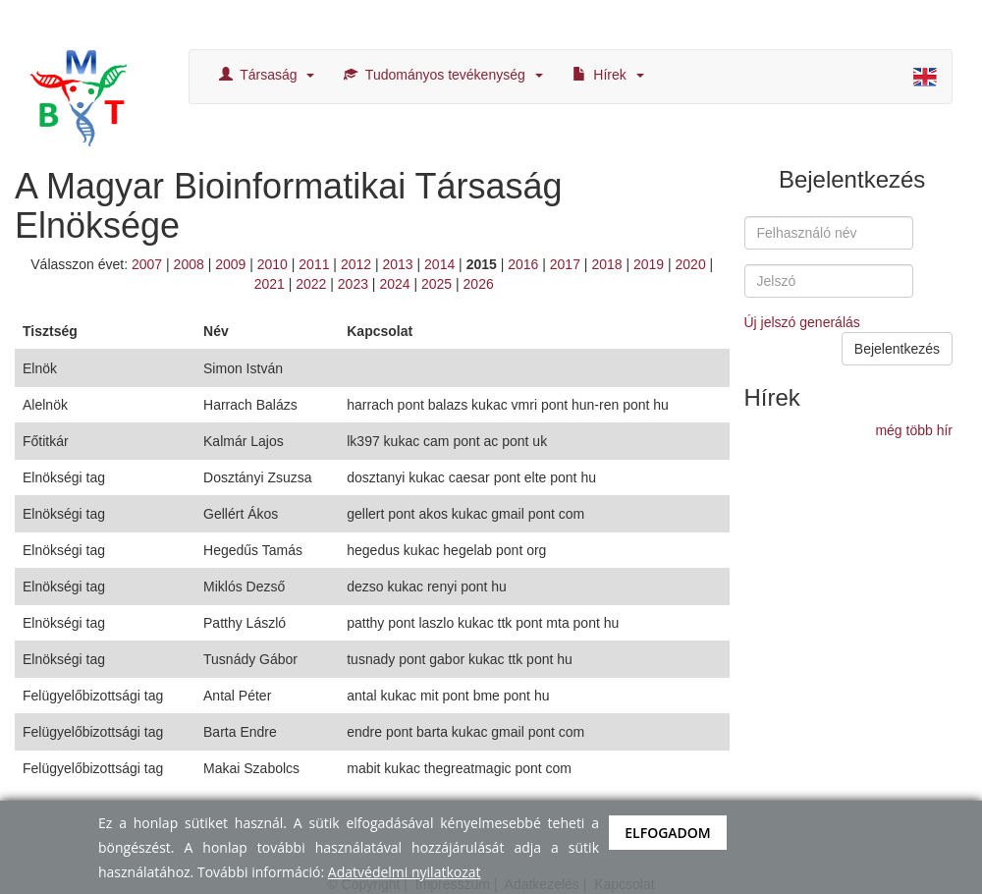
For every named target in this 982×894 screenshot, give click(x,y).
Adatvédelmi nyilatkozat (404, 872)
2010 (272, 264)
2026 (479, 284)
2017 (565, 264)
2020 (691, 264)
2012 (356, 264)
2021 (269, 284)
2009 (230, 264)
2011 (314, 264)
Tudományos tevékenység (443, 75)
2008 (189, 264)
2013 (397, 264)
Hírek (608, 75)
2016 (523, 264)
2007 (147, 264)
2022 (311, 284)
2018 (606, 264)
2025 (436, 284)
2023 (353, 284)
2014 (439, 264)
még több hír (914, 430)
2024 (394, 284)
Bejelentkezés (897, 349)
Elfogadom (668, 832)
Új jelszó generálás (802, 322)
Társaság (267, 75)
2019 (648, 264)
